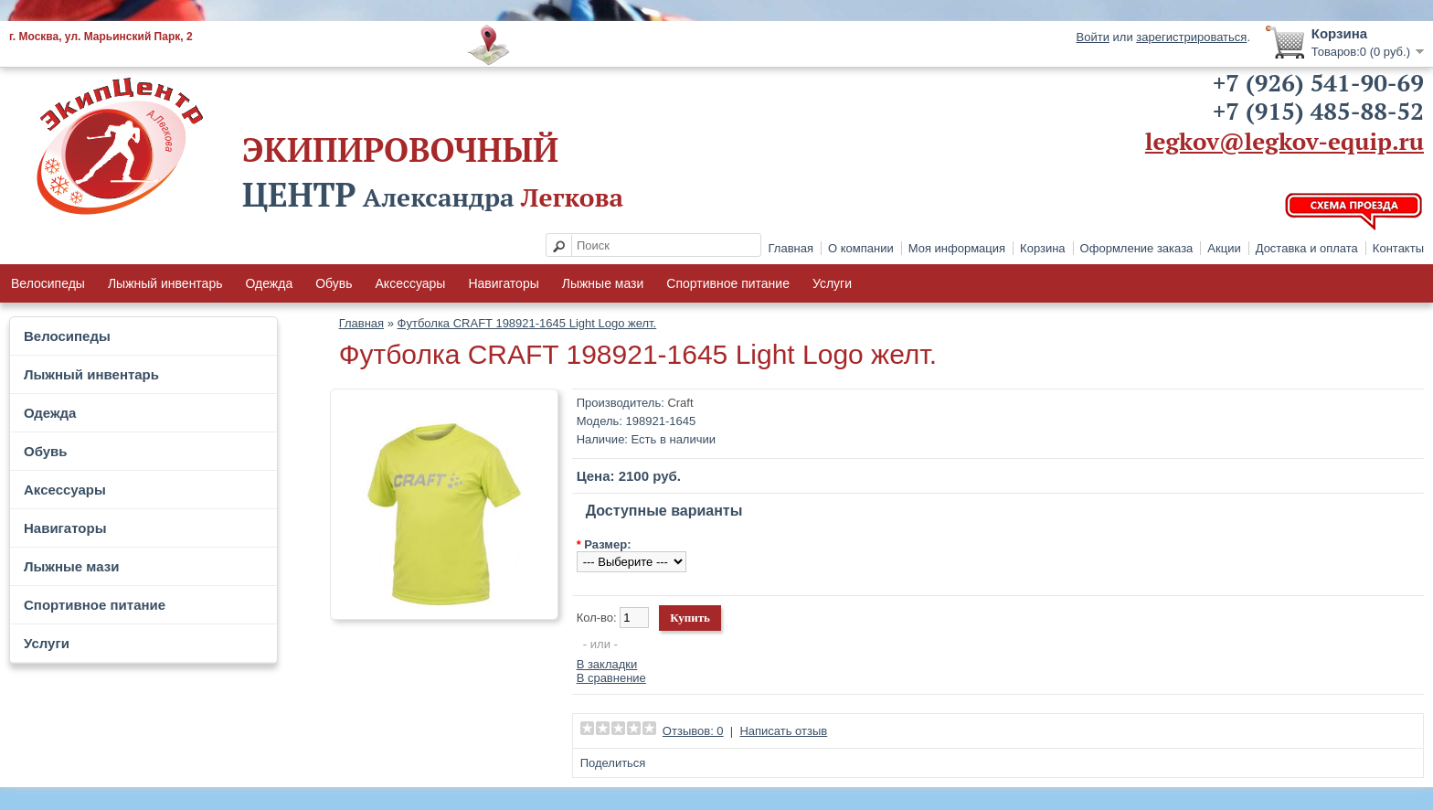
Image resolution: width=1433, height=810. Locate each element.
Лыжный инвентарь (165, 283)
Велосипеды (48, 283)
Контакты (1398, 248)
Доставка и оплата (1307, 248)
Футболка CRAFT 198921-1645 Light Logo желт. (527, 323)
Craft (680, 403)
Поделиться (613, 763)
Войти (1093, 37)
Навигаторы (503, 283)
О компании (861, 248)
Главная (791, 248)
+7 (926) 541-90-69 (1318, 82)
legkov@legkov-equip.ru (1284, 140)
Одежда (268, 283)
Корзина (1043, 248)
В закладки (607, 664)
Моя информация (956, 248)
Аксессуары (411, 283)
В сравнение (611, 678)
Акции (1223, 248)
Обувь (333, 283)
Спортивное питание (728, 283)
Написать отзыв (783, 731)
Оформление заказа (1137, 248)
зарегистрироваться (1191, 37)
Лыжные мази (603, 283)
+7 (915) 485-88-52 (1318, 110)
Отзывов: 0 (693, 731)
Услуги (832, 283)
